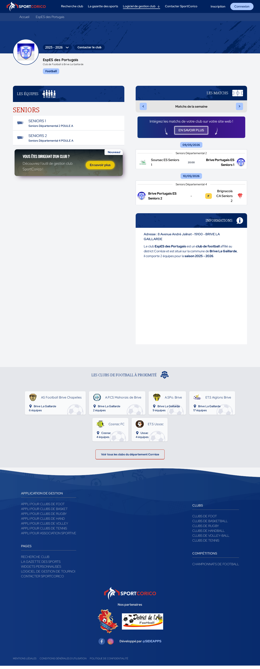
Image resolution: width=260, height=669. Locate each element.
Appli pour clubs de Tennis (44, 535)
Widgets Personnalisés (41, 573)
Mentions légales (24, 665)
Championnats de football (215, 571)
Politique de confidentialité (109, 665)
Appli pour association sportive (48, 540)
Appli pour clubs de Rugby (44, 520)
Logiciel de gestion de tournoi (48, 578)
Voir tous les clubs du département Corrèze (130, 460)
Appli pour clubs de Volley (44, 530)
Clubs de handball (208, 537)
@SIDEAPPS (152, 648)
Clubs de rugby (205, 533)
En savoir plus (100, 174)
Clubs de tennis (205, 547)
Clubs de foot (204, 523)
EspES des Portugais (50, 17)
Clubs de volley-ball (210, 542)
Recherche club (35, 564)
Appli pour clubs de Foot (43, 511)
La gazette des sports (40, 568)
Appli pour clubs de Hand (43, 525)
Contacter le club (89, 47)
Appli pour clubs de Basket (44, 516)
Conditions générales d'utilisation (63, 665)
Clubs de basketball (210, 528)
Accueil (24, 17)
